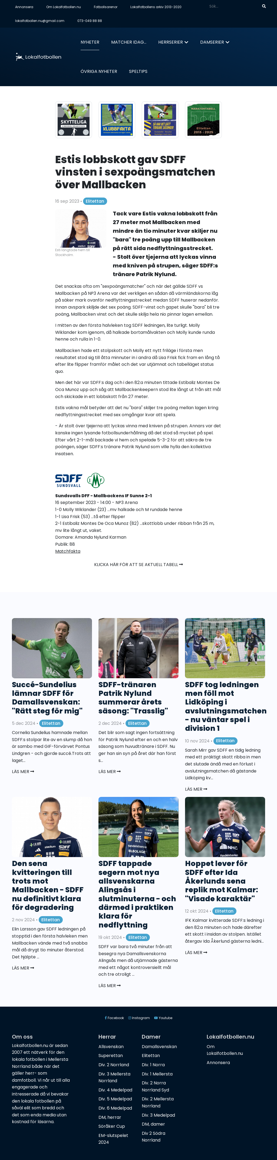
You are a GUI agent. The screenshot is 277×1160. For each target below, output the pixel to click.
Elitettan (95, 201)
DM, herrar (109, 1117)
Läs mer (23, 771)
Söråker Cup (111, 1126)
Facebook (114, 1018)
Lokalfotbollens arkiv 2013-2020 (156, 7)
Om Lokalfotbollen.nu (63, 7)
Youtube (163, 1018)
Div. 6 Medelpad (115, 1108)
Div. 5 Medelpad (115, 1099)
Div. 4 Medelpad (115, 1090)
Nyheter (90, 42)
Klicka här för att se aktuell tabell (138, 564)
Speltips (138, 71)
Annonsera (24, 7)
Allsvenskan (111, 1046)
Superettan (110, 1055)
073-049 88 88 (89, 20)
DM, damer (153, 1124)
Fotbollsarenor (105, 7)
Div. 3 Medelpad (158, 1115)
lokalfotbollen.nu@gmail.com (39, 20)
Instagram (139, 1018)
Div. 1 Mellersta (157, 1074)
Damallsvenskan (159, 1046)
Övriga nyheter (99, 71)
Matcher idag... (128, 42)
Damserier (212, 42)
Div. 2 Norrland (113, 1065)
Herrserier (170, 42)
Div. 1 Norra (153, 1065)
